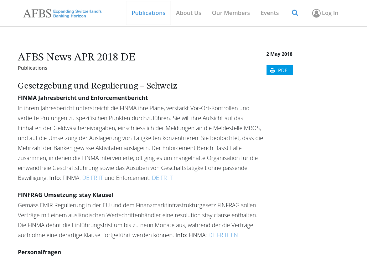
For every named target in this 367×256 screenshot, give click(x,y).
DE (85, 178)
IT (101, 178)
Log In (324, 13)
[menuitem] (231, 13)
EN (234, 235)
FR (94, 178)
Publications (32, 67)
